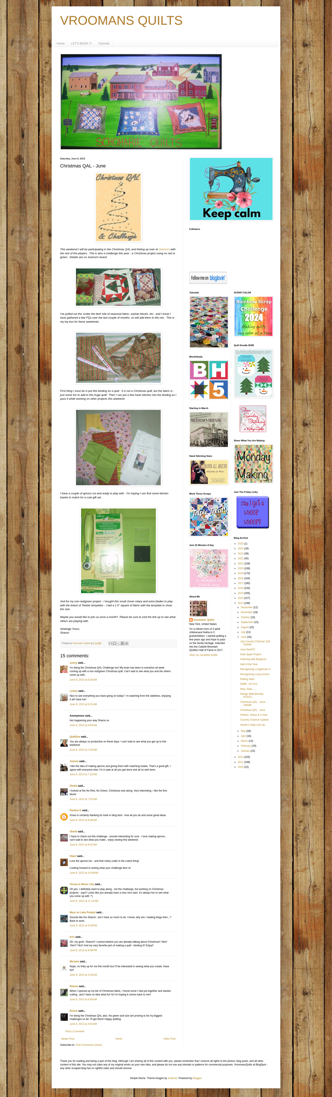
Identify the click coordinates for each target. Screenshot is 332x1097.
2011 (241, 762)
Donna (73, 1010)
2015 (241, 593)
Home (61, 43)
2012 (241, 757)
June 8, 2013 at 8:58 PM (83, 950)
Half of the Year (248, 664)
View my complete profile (203, 655)
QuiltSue (75, 736)
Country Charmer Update (254, 719)
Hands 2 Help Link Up (252, 724)
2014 (241, 598)
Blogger (197, 1078)
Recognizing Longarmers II (255, 669)
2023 (241, 553)
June (244, 637)
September (247, 622)
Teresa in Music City (82, 884)
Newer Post (67, 1038)
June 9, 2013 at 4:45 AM (83, 999)
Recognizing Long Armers (254, 674)
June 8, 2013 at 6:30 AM (83, 679)
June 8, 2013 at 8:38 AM (83, 820)
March (245, 740)
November (247, 612)
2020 (241, 568)
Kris (72, 936)
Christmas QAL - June (252, 710)
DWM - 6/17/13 (248, 684)
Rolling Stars (247, 679)
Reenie (74, 986)
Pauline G (75, 810)
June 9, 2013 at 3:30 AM (83, 974)
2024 (241, 548)
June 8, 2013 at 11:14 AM (84, 900)
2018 (241, 578)
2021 (241, 563)
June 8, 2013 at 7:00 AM (83, 749)
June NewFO (247, 649)
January (245, 750)
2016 (241, 588)
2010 (241, 766)
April (243, 736)
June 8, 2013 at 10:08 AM (84, 872)
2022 (241, 558)
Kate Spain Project (250, 654)
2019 (241, 573)
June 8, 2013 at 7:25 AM (83, 774)
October (245, 617)
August (245, 627)
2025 (241, 543)
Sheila (73, 785)
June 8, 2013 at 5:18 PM (83, 925)
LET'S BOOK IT (81, 43)
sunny (73, 662)
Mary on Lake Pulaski (82, 912)
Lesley (73, 690)
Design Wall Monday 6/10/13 (251, 695)
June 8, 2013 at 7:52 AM (83, 799)
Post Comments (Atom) (89, 1044)
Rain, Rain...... (248, 689)
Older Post (169, 1038)
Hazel (73, 856)
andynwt (172, 1078)
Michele (74, 961)
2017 (241, 583)
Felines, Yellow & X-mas (253, 714)
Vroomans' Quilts (204, 619)
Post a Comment (74, 1031)
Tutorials (103, 43)
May (243, 730)
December (247, 607)
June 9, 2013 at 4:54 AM (83, 1023)
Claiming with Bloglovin (253, 659)
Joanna (74, 761)
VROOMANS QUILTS (121, 20)
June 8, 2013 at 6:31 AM (83, 704)
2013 (241, 603)
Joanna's (164, 249)
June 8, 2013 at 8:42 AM (83, 844)
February (246, 745)
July (243, 632)
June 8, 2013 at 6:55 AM (83, 725)
